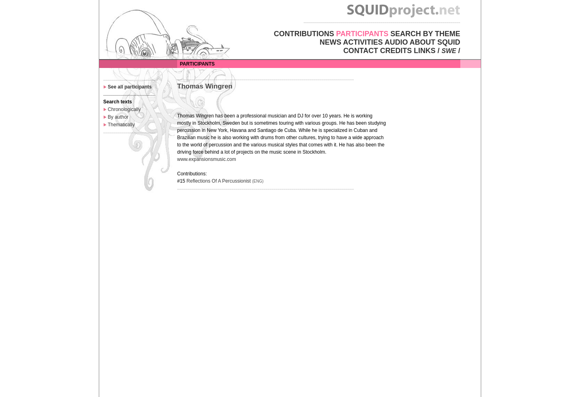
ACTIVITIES (363, 42)
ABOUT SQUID (435, 42)
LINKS (424, 51)
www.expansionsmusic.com (206, 159)
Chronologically (124, 109)
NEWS (330, 42)
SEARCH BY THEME (425, 34)
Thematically (121, 125)
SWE (448, 50)
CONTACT (360, 51)
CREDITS (396, 51)
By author (118, 117)
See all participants (129, 87)
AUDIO (396, 42)
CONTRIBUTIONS (304, 34)
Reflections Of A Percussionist (218, 181)
